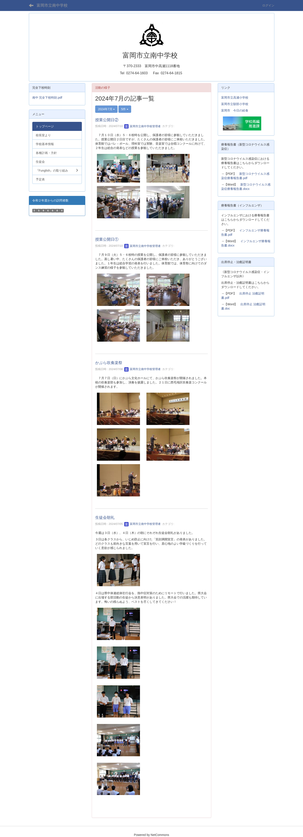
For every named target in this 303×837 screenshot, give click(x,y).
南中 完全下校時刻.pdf (47, 97)
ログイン (268, 5)
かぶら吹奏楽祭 (108, 363)
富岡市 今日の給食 (234, 110)
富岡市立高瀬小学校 (234, 97)
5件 (125, 109)
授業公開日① (106, 239)
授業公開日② (106, 120)
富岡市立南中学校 (52, 5)
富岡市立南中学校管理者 (142, 126)
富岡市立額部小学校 (234, 104)
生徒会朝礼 (105, 517)
